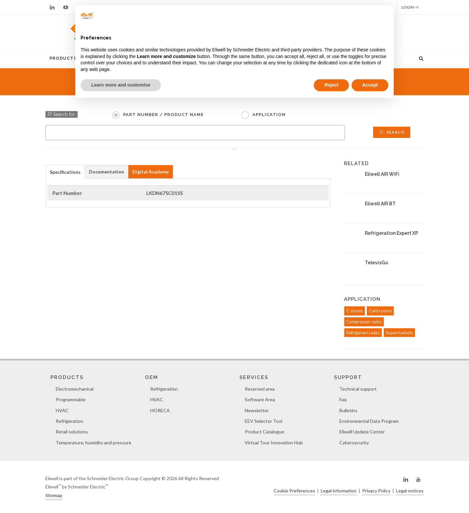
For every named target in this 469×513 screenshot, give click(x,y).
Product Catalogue (264, 431)
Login (410, 7)
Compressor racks (364, 321)
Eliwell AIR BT (380, 203)
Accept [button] (370, 85)
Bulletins (348, 410)
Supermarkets (399, 332)
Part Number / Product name (163, 114)
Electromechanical (75, 389)
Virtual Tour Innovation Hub (274, 442)
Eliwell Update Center (362, 431)
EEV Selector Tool (263, 421)
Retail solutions (72, 431)
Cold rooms (380, 310)
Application (269, 114)
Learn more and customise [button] (120, 85)
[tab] (65, 171)
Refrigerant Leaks (363, 332)
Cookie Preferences (294, 490)
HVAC (62, 410)
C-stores (354, 310)
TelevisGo (376, 262)
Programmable (71, 399)
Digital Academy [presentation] (150, 171)
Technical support (358, 389)
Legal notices (410, 490)
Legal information (339, 490)
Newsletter (257, 410)
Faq (343, 399)
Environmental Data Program (369, 421)
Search (392, 132)
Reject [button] (331, 85)
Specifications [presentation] (65, 172)
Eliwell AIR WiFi (382, 174)
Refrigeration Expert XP (391, 233)
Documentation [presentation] (106, 171)
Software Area (260, 399)
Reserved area (260, 389)
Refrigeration (69, 421)
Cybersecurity (354, 442)
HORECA (160, 410)
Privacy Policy (376, 490)
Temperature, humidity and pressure (93, 442)
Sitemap (53, 495)
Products (63, 58)
